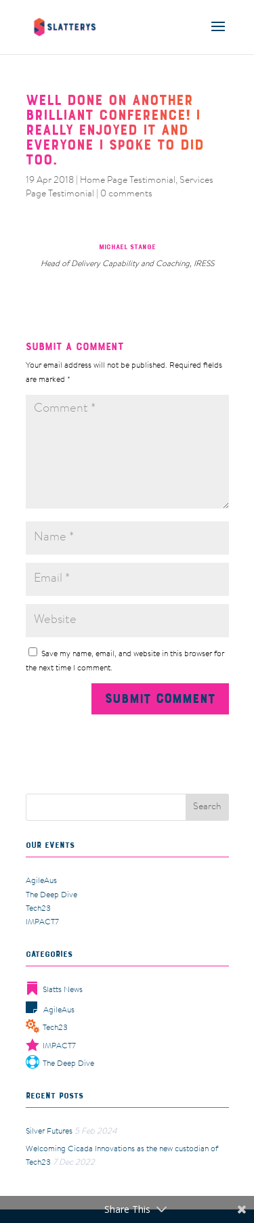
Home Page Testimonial (127, 181)
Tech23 (38, 909)
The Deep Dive (51, 895)
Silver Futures (49, 1132)
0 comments (126, 194)
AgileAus (41, 881)
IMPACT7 (42, 922)
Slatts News (54, 990)
